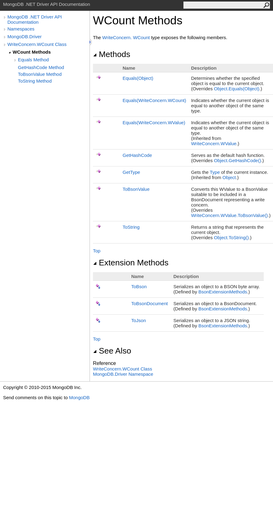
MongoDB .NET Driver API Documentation (34, 19)
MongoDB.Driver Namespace (123, 374)
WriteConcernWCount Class (122, 368)
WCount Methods (32, 52)
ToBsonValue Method (39, 74)
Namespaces (21, 28)
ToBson (139, 286)
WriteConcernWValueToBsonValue (229, 215)
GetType (131, 172)
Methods (111, 54)
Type (215, 172)
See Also (112, 350)
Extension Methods (131, 262)
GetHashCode (137, 155)
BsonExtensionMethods (222, 291)
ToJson (138, 320)
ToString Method (35, 81)
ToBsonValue (136, 189)
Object (229, 177)
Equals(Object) (138, 78)
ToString (131, 227)
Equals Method (33, 59)
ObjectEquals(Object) (236, 88)
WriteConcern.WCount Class (36, 44)
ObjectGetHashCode (237, 160)
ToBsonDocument (149, 303)
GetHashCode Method (41, 67)
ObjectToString (231, 237)
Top (96, 250)
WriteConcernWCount (126, 37)
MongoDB (79, 397)
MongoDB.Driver (24, 36)
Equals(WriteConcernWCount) (154, 100)
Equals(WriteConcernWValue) (154, 122)
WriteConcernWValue (214, 143)
